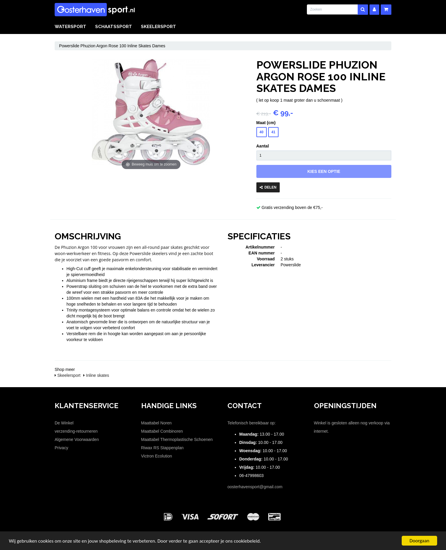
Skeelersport (158, 26)
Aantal (262, 146)
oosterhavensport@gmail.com (254, 486)
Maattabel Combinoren (162, 431)
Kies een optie (323, 171)
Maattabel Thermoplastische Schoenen (177, 439)
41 (273, 132)
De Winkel (64, 423)
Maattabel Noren (156, 423)
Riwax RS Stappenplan (162, 447)
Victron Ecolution (156, 456)
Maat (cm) (266, 122)
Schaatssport (113, 26)
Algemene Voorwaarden (77, 439)
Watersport (70, 26)
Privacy (61, 447)
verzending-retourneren (76, 431)
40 (261, 132)
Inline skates (96, 375)
